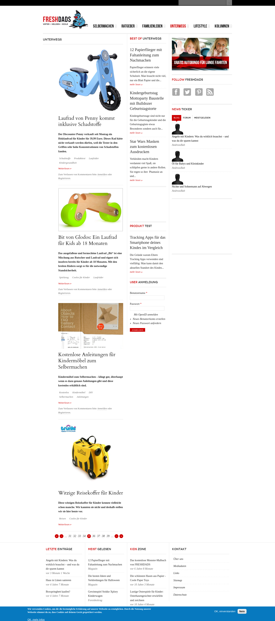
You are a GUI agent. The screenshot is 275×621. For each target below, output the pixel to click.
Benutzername (138, 293)
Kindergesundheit (68, 162)
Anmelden (102, 174)
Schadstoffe (64, 158)
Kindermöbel (78, 392)
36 (93, 536)
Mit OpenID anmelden (146, 314)
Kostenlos (64, 392)
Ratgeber (129, 26)
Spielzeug (64, 277)
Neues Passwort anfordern (147, 323)
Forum (187, 118)
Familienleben (153, 26)
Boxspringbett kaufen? (58, 591)
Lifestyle (202, 26)
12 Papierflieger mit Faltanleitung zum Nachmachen (146, 54)
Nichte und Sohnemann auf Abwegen (192, 186)
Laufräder (94, 158)
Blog (177, 117)
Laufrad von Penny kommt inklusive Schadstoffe (86, 121)
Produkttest (79, 158)
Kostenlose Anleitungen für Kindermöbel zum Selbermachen (86, 360)
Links (176, 573)
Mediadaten (179, 566)
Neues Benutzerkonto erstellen (149, 319)
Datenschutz (180, 594)
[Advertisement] (187, 15)
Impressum (179, 587)
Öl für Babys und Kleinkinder (188, 163)
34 (84, 536)
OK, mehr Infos (36, 619)
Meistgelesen (202, 118)
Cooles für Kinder (81, 277)
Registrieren (64, 178)
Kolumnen (223, 26)
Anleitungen (82, 397)
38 (103, 536)
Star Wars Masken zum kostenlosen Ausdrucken (144, 146)
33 (79, 536)
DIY (91, 392)
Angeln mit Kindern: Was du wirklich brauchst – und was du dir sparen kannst (62, 564)
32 (74, 536)
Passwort (136, 303)
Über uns (178, 559)
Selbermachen (105, 26)
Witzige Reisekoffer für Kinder (90, 493)
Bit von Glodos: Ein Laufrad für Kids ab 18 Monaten (87, 240)
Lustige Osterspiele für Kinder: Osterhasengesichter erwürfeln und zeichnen (146, 596)
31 (70, 536)
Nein (242, 611)
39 (108, 536)
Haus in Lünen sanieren (58, 580)
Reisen (62, 518)
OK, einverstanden (224, 611)
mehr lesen (135, 84)
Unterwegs (179, 26)
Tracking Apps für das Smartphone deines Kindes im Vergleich (147, 242)
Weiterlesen (64, 168)
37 (98, 536)
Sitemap (177, 580)
